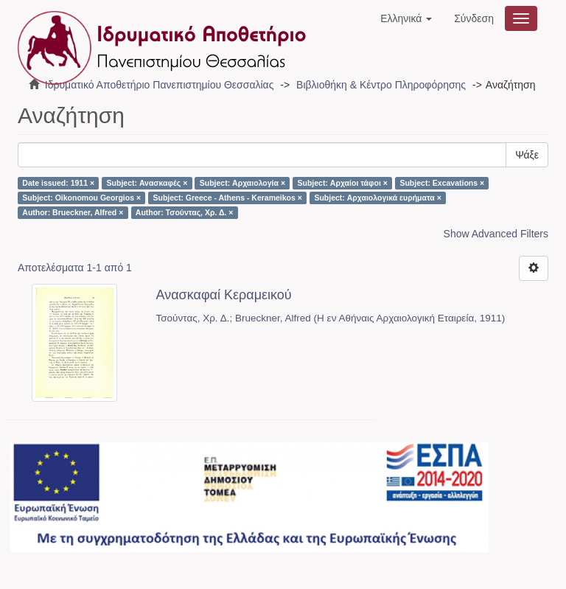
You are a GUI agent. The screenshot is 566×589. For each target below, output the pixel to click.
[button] (406, 18)
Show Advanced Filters (496, 234)
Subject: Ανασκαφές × (147, 182)
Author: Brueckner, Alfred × (72, 212)
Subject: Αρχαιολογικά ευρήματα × (377, 197)
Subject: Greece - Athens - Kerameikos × (227, 197)
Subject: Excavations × (441, 182)
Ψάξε (527, 155)
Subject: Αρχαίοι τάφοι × (343, 182)
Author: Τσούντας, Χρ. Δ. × (185, 212)
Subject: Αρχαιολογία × (242, 182)
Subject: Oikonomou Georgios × (81, 197)
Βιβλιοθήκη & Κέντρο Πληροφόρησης (381, 85)
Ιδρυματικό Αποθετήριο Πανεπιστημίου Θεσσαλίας (159, 85)
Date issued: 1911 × (58, 182)
